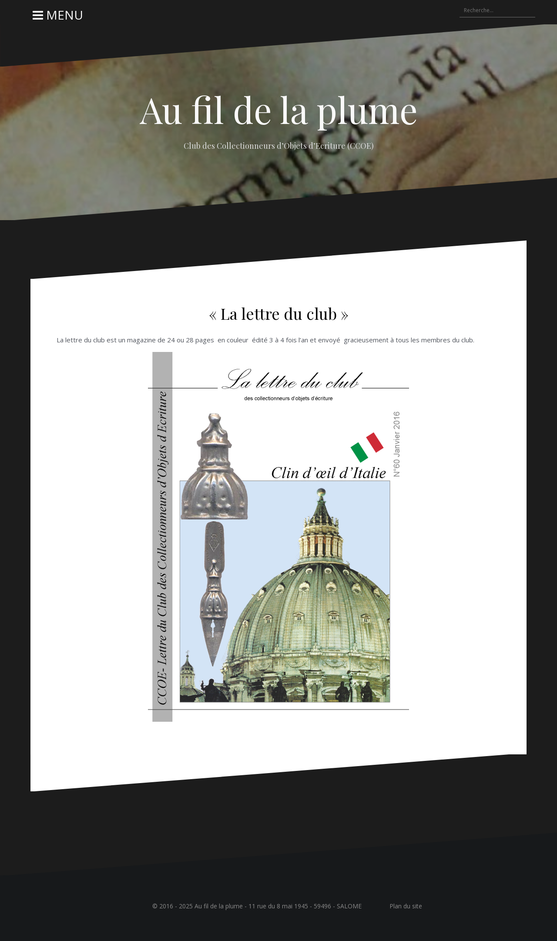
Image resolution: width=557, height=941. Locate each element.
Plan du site (405, 906)
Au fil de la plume (279, 109)
